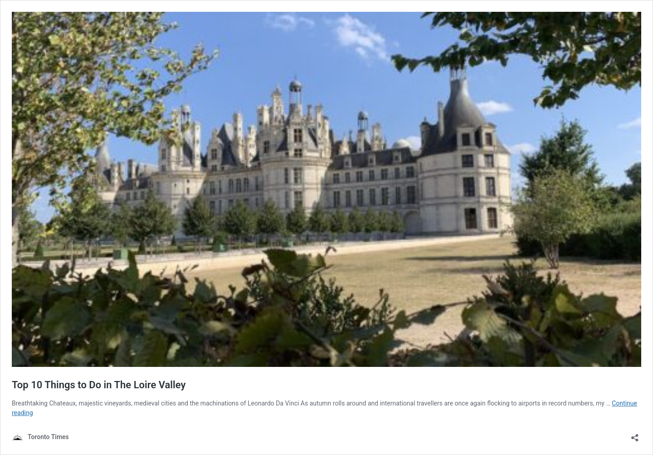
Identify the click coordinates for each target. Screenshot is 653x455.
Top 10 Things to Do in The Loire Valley (98, 385)
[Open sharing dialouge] (635, 435)
